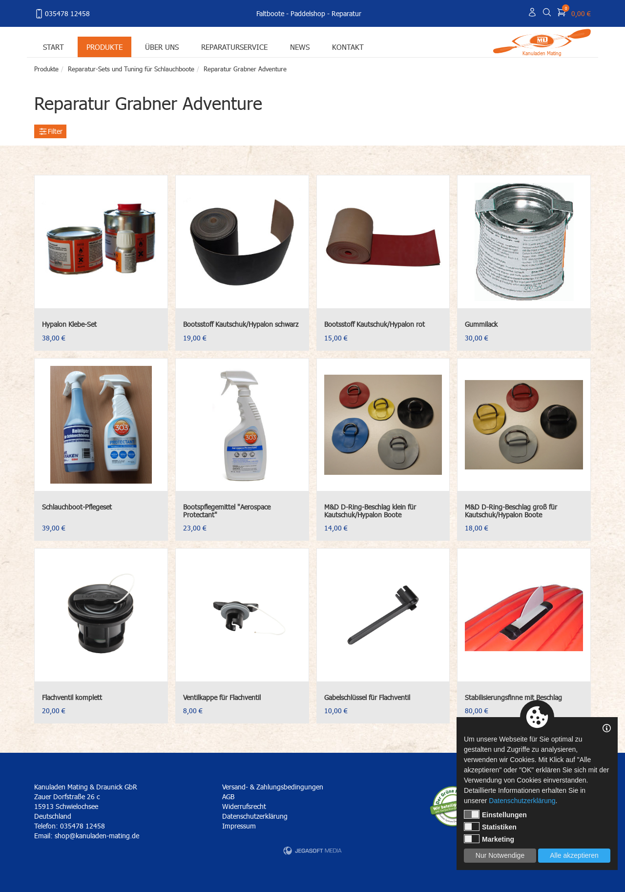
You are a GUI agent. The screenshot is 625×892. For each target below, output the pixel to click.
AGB (228, 796)
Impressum (239, 826)
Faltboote (270, 13)
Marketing (489, 838)
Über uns (162, 46)
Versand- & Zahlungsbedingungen (272, 787)
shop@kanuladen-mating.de (97, 835)
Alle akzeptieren (574, 855)
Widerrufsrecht (244, 806)
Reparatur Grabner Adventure (245, 69)
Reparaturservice (234, 46)
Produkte (104, 46)
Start (53, 46)
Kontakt (348, 46)
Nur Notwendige (500, 855)
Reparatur (346, 13)
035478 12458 (62, 14)
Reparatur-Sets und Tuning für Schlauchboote (131, 69)
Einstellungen (495, 814)
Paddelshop (308, 13)
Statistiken (490, 826)
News (300, 46)
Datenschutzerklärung (255, 816)
